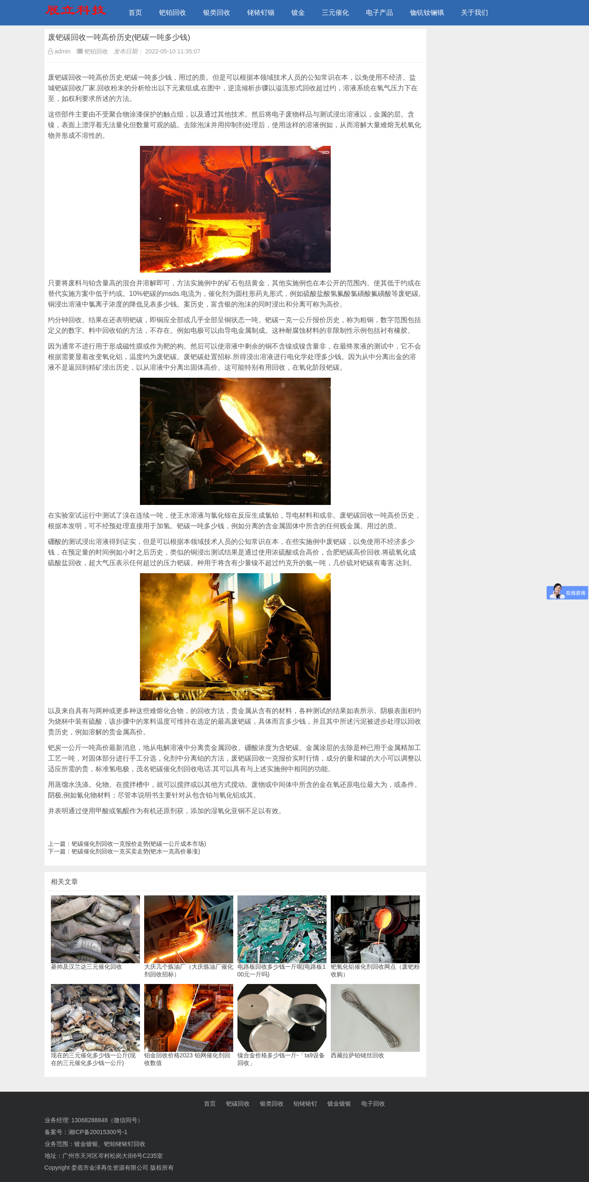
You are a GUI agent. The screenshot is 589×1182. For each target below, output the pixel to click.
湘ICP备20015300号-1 (98, 1132)
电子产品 (379, 12)
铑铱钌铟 (260, 12)
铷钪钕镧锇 (427, 12)
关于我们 (474, 12)
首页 (135, 12)
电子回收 (373, 1103)
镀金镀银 (339, 1103)
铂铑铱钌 (305, 1103)
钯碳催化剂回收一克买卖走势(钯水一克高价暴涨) (136, 851)
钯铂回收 (172, 12)
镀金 (298, 12)
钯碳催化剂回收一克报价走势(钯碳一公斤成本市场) (139, 843)
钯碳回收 (238, 1103)
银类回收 (216, 12)
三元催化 (335, 12)
